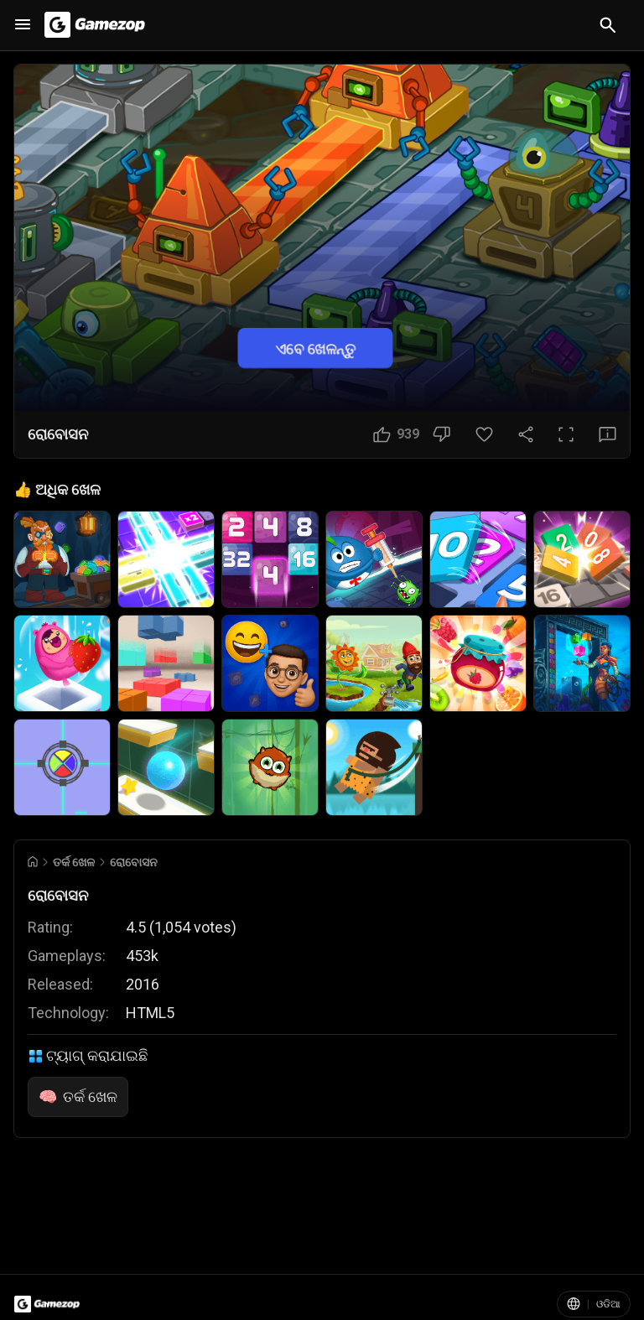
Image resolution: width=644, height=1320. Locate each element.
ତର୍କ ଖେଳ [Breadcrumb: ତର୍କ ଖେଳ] (74, 862)
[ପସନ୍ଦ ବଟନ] (484, 434)
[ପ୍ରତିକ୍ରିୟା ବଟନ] (607, 434)
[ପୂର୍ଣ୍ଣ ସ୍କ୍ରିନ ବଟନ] (566, 434)
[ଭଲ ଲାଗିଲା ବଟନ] (396, 434)
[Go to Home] (33, 861)
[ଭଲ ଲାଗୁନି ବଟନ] (441, 434)
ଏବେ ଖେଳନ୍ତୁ (315, 347)
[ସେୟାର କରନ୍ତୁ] (526, 434)
